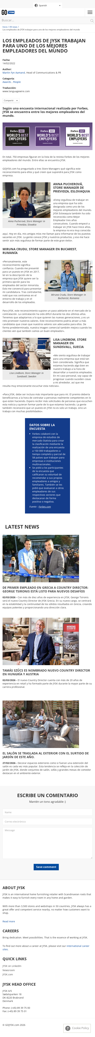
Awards (7, 82)
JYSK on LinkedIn (12, 966)
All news (13, 26)
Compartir (11, 100)
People (17, 82)
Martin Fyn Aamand (14, 72)
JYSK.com (8, 974)
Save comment (46, 867)
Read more (9, 921)
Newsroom (9, 970)
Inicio (5, 26)
